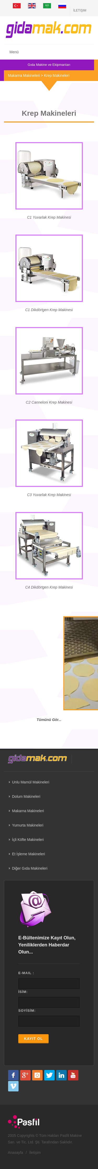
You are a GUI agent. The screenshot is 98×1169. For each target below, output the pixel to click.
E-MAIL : (26, 973)
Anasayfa (15, 1152)
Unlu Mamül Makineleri (30, 782)
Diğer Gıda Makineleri (29, 868)
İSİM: (23, 992)
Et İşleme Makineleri (28, 854)
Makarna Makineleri (24, 75)
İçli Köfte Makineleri (28, 840)
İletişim (79, 10)
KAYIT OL (33, 1039)
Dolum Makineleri (26, 796)
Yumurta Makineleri (27, 825)
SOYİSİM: (27, 1011)
